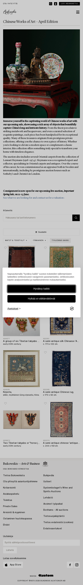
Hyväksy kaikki (41, 288)
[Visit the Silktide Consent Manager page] (72, 308)
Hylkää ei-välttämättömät (41, 298)
